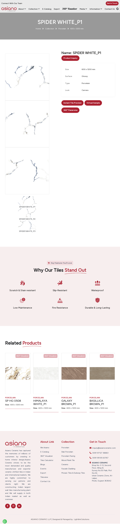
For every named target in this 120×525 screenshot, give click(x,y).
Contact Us (110, 9)
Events (43, 470)
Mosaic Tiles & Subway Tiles (73, 474)
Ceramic (64, 466)
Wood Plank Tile (68, 462)
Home (38, 30)
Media (83, 9)
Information (96, 9)
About (22, 9)
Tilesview (44, 479)
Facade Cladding (68, 470)
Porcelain (65, 449)
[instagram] (13, 507)
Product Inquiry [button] (70, 59)
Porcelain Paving (68, 457)
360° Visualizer (69, 8)
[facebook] (7, 507)
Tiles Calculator (46, 462)
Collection (34, 9)
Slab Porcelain (67, 453)
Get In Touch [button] (112, 3)
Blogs (42, 466)
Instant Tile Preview (72, 104)
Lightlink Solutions (81, 520)
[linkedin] (19, 507)
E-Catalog (46, 9)
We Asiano (44, 449)
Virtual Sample (93, 104)
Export (57, 9)
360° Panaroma (70, 111)
